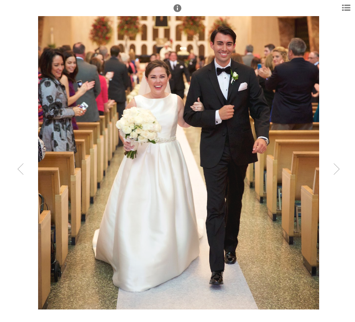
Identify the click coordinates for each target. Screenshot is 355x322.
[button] (177, 12)
